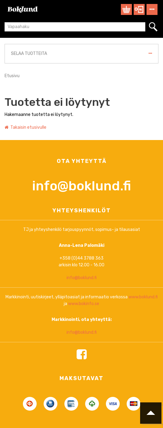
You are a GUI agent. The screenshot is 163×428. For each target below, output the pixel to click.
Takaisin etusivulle (25, 127)
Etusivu (12, 75)
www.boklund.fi (143, 349)
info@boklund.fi (81, 238)
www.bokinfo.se (83, 356)
